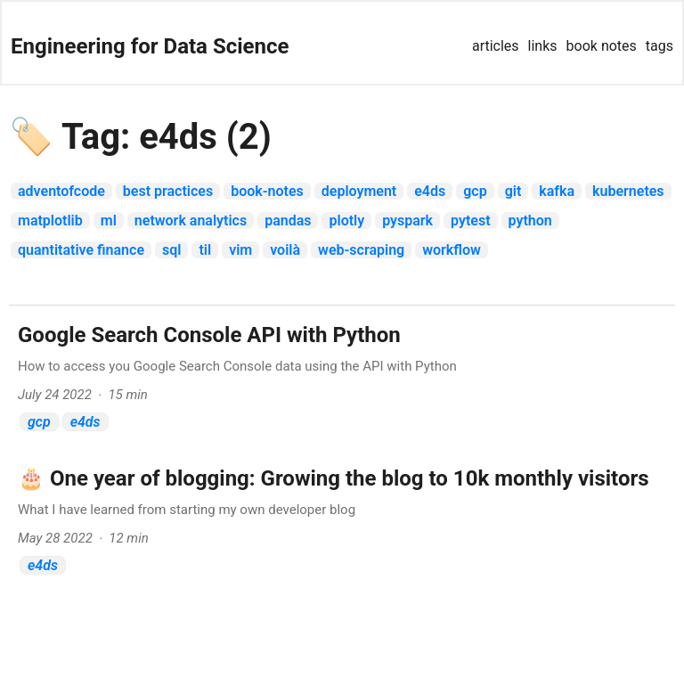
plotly (346, 220)
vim (240, 249)
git (513, 191)
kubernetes (628, 191)
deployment (359, 191)
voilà (285, 249)
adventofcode (61, 191)
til (205, 249)
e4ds (429, 191)
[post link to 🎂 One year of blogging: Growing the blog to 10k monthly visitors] (342, 524)
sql (171, 249)
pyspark (407, 220)
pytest (470, 220)
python (530, 220)
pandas (288, 220)
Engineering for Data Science (150, 46)
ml (109, 220)
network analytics (190, 220)
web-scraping (361, 249)
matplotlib (50, 220)
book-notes (267, 191)
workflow (451, 249)
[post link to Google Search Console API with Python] (342, 381)
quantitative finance (81, 249)
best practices (168, 191)
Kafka (556, 191)
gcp (474, 191)
